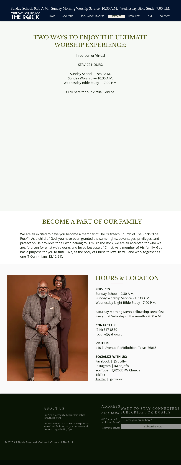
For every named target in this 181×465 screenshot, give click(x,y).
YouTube (102, 370)
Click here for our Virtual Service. (90, 92)
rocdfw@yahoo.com (111, 334)
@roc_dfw (121, 366)
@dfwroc (116, 379)
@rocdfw (120, 361)
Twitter (101, 379)
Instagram (103, 366)
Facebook (103, 361)
